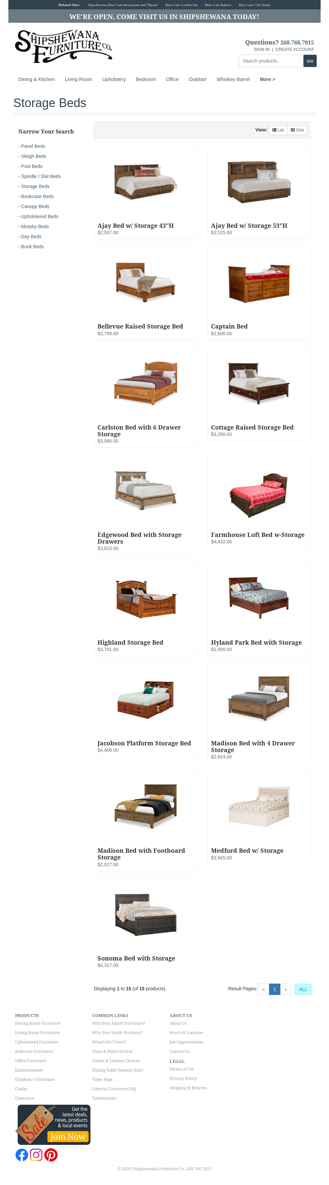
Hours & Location (186, 1032)
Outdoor (197, 79)
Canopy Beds (35, 206)
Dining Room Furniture (37, 1023)
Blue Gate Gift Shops (254, 5)
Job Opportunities (186, 1042)
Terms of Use (182, 1069)
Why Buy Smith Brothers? (117, 1032)
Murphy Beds (35, 226)
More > (267, 79)
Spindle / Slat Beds (41, 176)
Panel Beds (33, 146)
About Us (178, 1023)
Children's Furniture (35, 1079)
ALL (303, 989)
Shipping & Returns (188, 1088)
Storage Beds (35, 186)
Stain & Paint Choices (112, 1051)
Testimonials (104, 1098)
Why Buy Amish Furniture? (118, 1023)
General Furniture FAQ (114, 1089)
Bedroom (146, 79)
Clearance (24, 1098)
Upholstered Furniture (36, 1042)
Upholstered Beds (39, 216)
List (278, 130)
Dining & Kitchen (36, 79)
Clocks (21, 1089)
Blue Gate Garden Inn (181, 5)
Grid (297, 130)
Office (172, 79)
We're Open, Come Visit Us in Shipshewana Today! (164, 17)
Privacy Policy (183, 1078)
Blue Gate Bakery (218, 5)
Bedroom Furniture (34, 1051)
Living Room (78, 79)
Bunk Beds (32, 246)
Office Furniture (30, 1061)
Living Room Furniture (37, 1032)
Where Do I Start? (109, 1042)
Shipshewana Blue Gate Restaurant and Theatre (122, 5)
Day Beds (31, 236)
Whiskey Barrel (233, 79)
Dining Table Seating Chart (117, 1070)
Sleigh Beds (33, 156)
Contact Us (180, 1051)
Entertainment (29, 1070)
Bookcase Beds (37, 196)
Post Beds (32, 166)
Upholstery (114, 79)
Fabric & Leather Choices (116, 1061)
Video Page (102, 1079)
